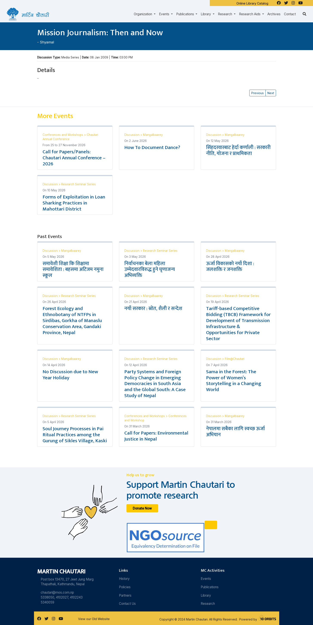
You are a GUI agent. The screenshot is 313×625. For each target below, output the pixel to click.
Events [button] (164, 14)
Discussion (132, 135)
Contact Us (127, 604)
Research (208, 604)
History (124, 579)
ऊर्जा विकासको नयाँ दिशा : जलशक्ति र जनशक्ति (230, 267)
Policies (125, 587)
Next (270, 93)
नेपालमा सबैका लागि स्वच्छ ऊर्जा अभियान (235, 432)
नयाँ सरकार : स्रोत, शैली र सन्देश (153, 308)
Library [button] (206, 14)
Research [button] (225, 14)
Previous (257, 93)
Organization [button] (143, 14)
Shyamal (47, 42)
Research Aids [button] (250, 14)
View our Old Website (94, 619)
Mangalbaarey (153, 135)
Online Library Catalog (252, 3)
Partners (125, 595)
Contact (290, 14)
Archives (274, 14)
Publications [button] (185, 14)
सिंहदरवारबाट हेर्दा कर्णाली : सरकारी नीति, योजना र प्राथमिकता (238, 150)
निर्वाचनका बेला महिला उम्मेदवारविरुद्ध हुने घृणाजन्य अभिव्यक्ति (149, 270)
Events (206, 579)
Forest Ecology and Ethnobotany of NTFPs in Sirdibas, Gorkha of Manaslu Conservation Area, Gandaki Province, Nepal (72, 320)
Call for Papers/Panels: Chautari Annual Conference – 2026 (74, 158)
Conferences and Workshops (63, 135)
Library (206, 595)
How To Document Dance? (152, 147)
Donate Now (142, 508)
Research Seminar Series (78, 184)
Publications (210, 587)
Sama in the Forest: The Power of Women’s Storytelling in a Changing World (233, 381)
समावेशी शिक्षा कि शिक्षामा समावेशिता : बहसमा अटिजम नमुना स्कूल (73, 270)
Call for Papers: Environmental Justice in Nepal (156, 436)
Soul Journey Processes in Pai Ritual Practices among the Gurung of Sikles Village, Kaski (75, 435)
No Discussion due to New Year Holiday (70, 375)
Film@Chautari (235, 359)
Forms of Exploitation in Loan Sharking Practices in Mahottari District (74, 203)
